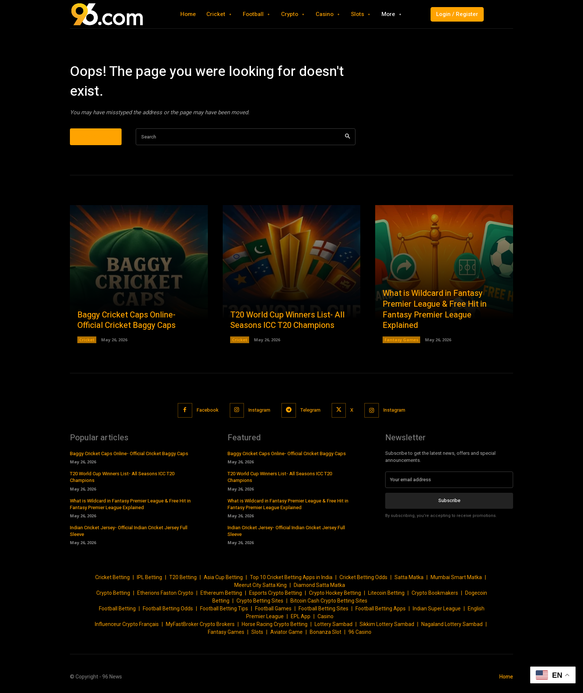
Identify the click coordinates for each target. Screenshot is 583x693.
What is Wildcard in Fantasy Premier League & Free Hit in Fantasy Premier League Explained (435, 309)
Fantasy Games (401, 339)
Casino (326, 616)
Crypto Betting (113, 593)
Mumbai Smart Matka (456, 577)
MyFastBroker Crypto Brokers (200, 624)
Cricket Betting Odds (363, 577)
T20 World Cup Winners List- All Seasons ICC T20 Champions (287, 320)
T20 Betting (183, 577)
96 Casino (359, 632)
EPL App (300, 616)
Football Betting (117, 608)
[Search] (347, 136)
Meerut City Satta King (260, 585)
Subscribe (449, 500)
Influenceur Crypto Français (127, 624)
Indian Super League (437, 608)
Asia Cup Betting (223, 577)
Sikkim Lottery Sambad (387, 624)
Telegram (310, 409)
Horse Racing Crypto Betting (274, 624)
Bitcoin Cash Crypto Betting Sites (328, 601)
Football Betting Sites (323, 608)
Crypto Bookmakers (435, 593)
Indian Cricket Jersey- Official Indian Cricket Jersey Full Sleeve (128, 531)
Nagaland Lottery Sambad (452, 624)
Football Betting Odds (168, 608)
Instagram (259, 409)
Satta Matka (408, 577)
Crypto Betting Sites (259, 601)
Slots (257, 632)
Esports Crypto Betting (275, 593)
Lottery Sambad (333, 624)
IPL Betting (149, 577)
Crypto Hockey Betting (335, 593)
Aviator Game (286, 632)
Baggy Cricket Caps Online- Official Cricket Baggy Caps (126, 320)
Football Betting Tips (224, 608)
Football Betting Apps (380, 608)
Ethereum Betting (221, 593)
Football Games (273, 608)
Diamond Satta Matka (319, 585)
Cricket (86, 339)
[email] (449, 480)
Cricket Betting (112, 577)
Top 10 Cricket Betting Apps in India (291, 577)
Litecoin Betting (386, 593)
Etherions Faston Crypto (165, 593)
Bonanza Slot (325, 632)
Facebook (207, 409)
